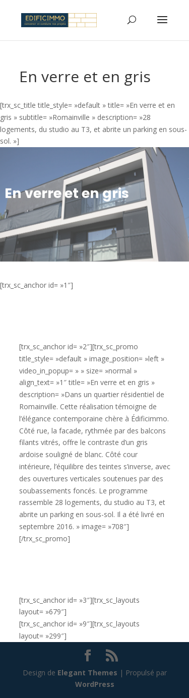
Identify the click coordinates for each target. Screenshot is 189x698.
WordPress (94, 684)
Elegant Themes (87, 672)
